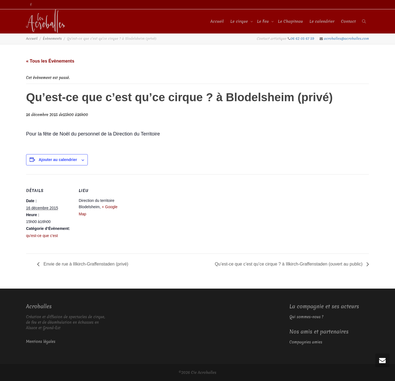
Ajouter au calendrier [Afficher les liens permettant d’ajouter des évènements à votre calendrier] (58, 159)
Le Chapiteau (290, 21)
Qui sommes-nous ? (306, 316)
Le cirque (239, 21)
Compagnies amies (305, 342)
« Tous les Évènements (50, 61)
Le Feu (263, 21)
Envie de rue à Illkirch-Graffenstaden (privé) (85, 264)
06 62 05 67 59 (302, 38)
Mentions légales (40, 341)
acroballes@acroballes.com (346, 38)
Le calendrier (321, 21)
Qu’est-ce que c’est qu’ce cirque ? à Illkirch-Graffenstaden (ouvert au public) (289, 264)
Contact (348, 21)
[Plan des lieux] (160, 212)
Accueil (217, 21)
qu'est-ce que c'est (42, 235)
